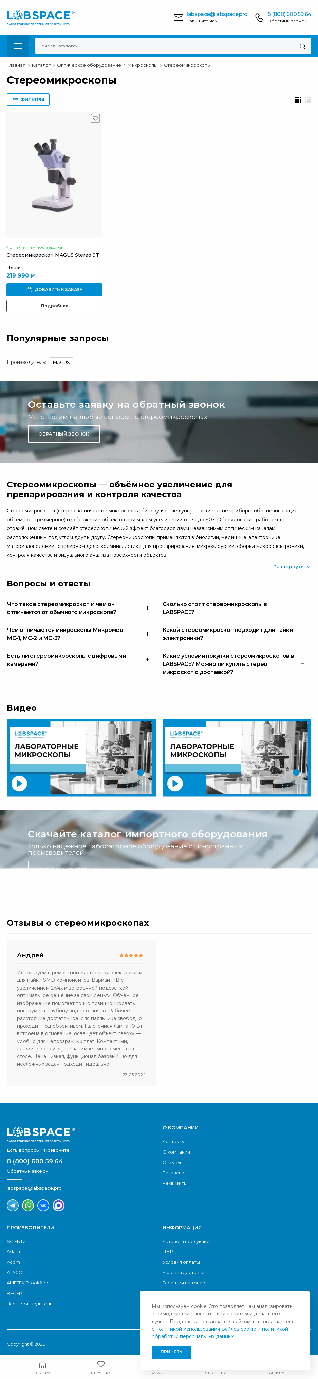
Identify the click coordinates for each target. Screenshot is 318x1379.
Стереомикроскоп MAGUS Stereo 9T (52, 255)
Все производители (30, 1303)
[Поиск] (302, 46)
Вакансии (173, 1172)
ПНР (168, 1251)
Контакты (174, 1141)
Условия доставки (183, 1272)
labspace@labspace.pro (217, 14)
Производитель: (26, 362)
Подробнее (54, 305)
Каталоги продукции (186, 1241)
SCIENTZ (16, 1241)
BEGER (14, 1293)
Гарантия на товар (184, 1282)
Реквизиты (175, 1183)
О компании (176, 1152)
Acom (13, 1262)
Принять (171, 1352)
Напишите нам (202, 20)
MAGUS (61, 362)
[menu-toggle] (18, 46)
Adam (13, 1251)
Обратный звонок (287, 20)
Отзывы (172, 1162)
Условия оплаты (181, 1262)
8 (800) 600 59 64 (289, 14)
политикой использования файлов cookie (206, 1329)
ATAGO (15, 1272)
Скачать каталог (62, 870)
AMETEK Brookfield (28, 1282)
